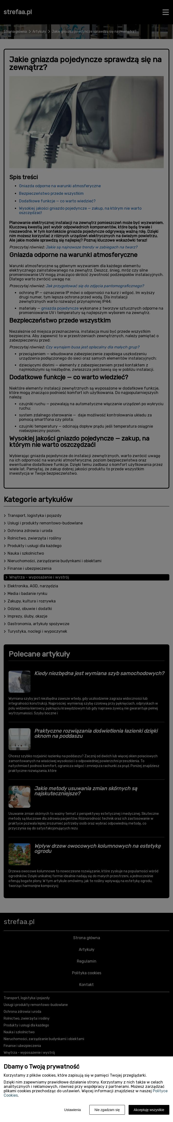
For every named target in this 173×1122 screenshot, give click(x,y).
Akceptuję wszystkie (149, 1110)
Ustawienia (72, 1110)
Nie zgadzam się (107, 1110)
